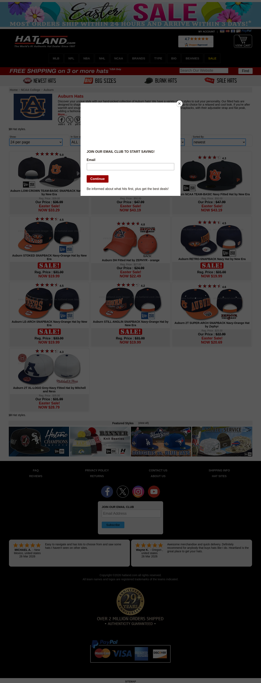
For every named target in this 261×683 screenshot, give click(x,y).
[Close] (179, 103)
